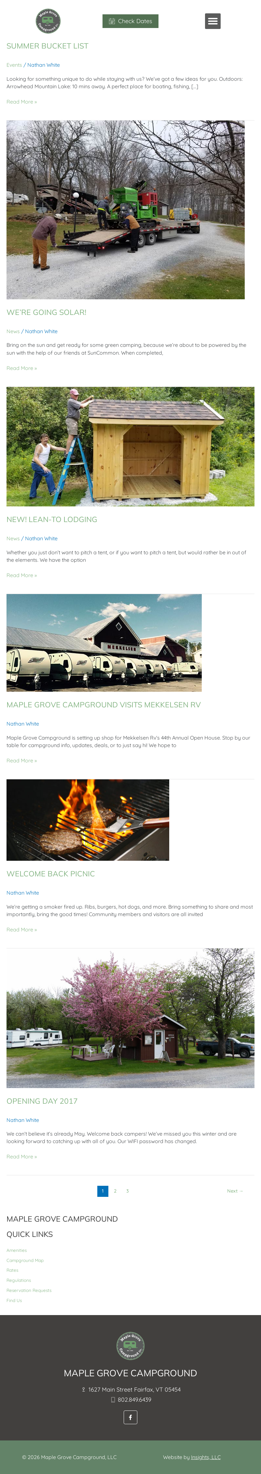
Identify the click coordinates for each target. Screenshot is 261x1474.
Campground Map (25, 1260)
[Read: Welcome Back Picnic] (88, 819)
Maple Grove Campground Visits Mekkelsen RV (108, 704)
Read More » (22, 101)
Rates (12, 1270)
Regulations (19, 1280)
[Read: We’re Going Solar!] (126, 209)
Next (235, 1191)
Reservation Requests (29, 1290)
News (13, 331)
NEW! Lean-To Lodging (54, 519)
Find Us (14, 1300)
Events (14, 65)
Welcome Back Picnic (52, 873)
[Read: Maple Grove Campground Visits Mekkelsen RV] (104, 642)
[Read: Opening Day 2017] (130, 1017)
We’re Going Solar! (48, 312)
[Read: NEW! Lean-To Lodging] (130, 446)
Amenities (17, 1250)
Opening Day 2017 (43, 1101)
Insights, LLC (206, 1457)
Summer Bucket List (49, 45)
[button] (213, 21)
